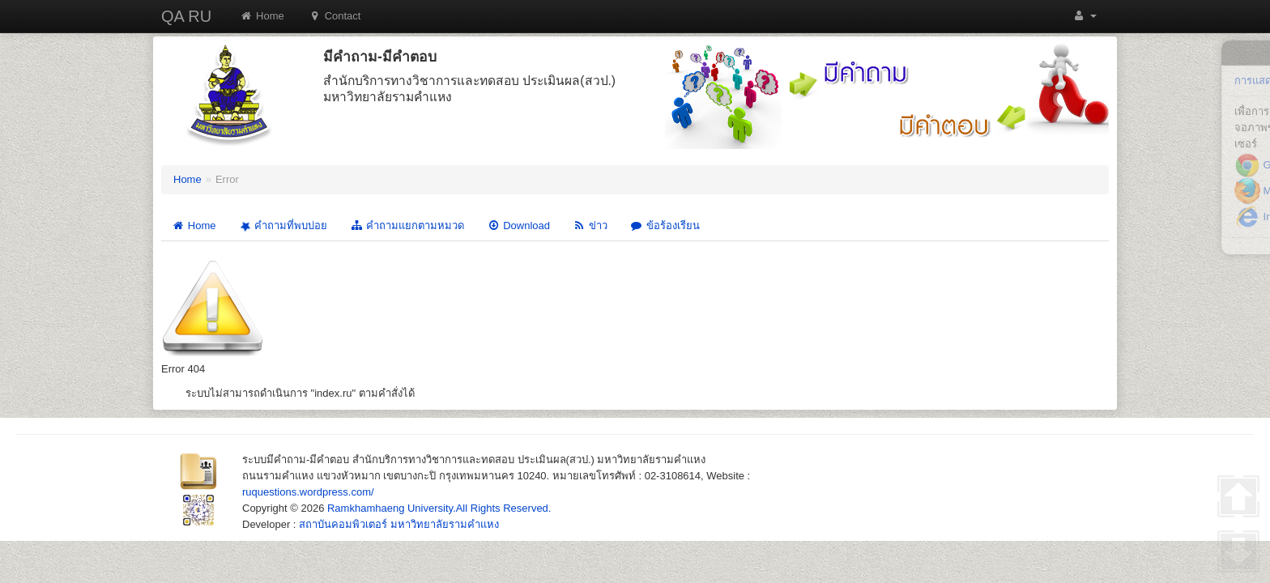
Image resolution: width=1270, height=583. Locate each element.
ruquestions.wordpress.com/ (308, 492)
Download (518, 225)
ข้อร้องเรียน (665, 225)
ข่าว (590, 225)
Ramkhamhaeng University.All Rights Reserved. (439, 508)
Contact (335, 16)
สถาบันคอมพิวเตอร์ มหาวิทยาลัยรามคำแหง (399, 524)
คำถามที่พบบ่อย (282, 226)
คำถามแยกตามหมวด (407, 225)
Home (262, 16)
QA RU (186, 16)
